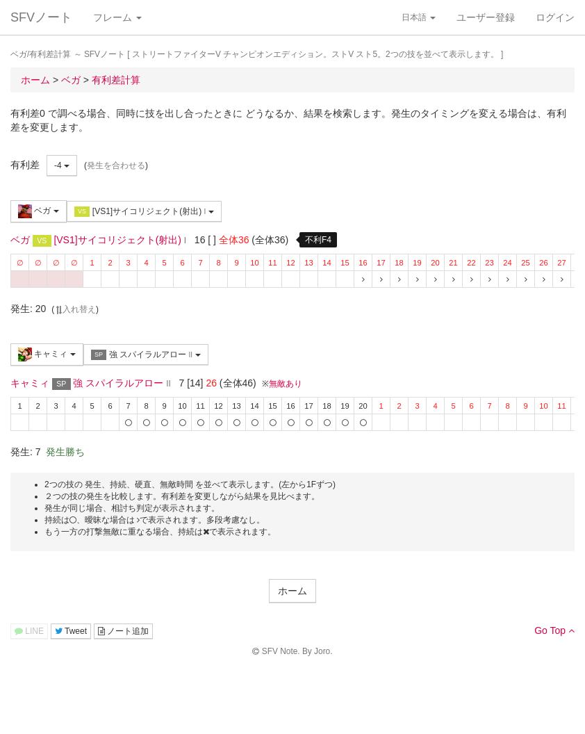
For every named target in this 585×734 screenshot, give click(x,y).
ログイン (555, 17)
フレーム (117, 17)
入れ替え (75, 309)
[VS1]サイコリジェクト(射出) (144, 211)
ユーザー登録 (485, 17)
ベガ (38, 211)
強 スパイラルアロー (146, 355)
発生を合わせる (116, 165)
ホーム (292, 590)
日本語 (419, 17)
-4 (61, 165)
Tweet (71, 631)
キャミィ (47, 354)
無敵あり (285, 384)
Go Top (554, 630)
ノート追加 (123, 631)
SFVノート (41, 17)
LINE (29, 631)
